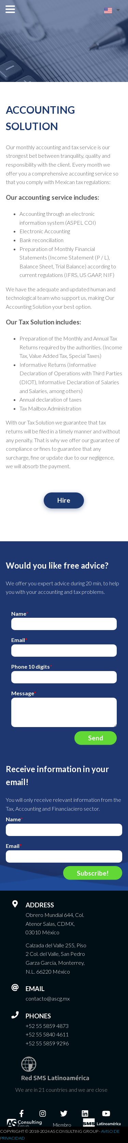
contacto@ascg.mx (48, 998)
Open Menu (10, 9)
